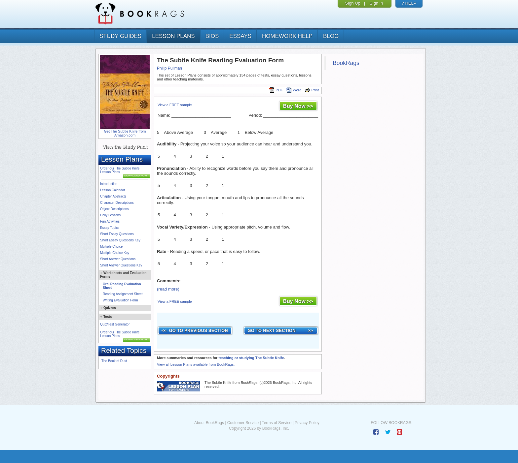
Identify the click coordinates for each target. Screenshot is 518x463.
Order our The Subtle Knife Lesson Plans (119, 170)
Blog (331, 36)
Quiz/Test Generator (115, 324)
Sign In (376, 3)
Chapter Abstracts (113, 196)
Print (312, 90)
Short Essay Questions (117, 234)
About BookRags (209, 422)
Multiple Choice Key (114, 253)
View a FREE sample (175, 105)
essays (240, 36)
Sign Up (352, 3)
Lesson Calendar (112, 190)
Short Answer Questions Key (121, 265)
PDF (276, 90)
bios (212, 36)
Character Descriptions (117, 202)
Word (293, 90)
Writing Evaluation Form (120, 300)
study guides (120, 36)
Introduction (108, 184)
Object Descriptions (114, 209)
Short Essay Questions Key (120, 240)
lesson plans (173, 36)
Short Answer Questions (117, 259)
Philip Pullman (169, 68)
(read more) (168, 289)
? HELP (409, 3)
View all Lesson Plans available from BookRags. (196, 364)
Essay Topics (109, 228)
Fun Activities (110, 221)
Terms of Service (276, 422)
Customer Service (243, 422)
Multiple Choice (111, 246)
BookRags (346, 63)
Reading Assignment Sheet (123, 294)
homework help (287, 36)
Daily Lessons (110, 215)
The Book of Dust (114, 361)
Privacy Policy (307, 422)
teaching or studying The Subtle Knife (251, 358)
